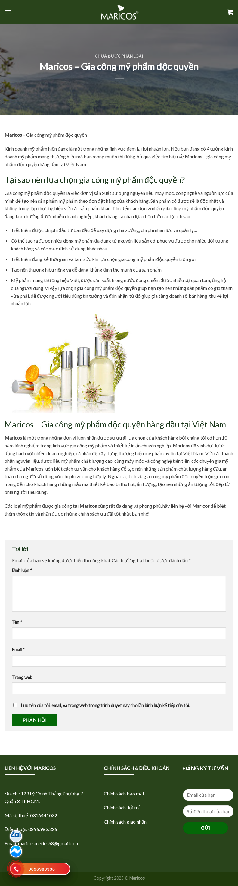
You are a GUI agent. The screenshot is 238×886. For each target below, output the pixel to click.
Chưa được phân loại (119, 56)
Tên (17, 622)
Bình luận (22, 570)
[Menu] (8, 12)
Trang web (22, 677)
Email (18, 649)
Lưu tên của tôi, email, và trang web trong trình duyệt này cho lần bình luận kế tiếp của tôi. (105, 705)
